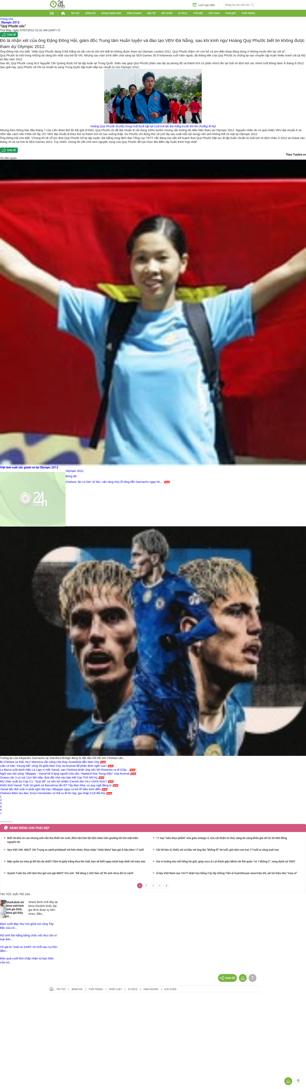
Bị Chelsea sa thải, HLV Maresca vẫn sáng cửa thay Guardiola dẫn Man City (49, 761)
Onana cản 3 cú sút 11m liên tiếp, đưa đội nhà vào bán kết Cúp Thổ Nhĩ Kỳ (49, 777)
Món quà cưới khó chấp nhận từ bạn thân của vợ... (27, 960)
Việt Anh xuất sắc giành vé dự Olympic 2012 (29, 467)
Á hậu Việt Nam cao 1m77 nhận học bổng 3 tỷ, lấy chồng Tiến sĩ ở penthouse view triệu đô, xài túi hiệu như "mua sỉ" (226, 873)
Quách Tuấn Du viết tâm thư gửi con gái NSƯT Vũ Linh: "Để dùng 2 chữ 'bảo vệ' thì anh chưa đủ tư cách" (70, 873)
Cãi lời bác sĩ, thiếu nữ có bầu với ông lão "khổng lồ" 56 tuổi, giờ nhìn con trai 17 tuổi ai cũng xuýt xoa (217, 849)
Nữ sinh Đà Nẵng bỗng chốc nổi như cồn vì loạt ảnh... (28, 937)
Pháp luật (115, 989)
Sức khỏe (167, 13)
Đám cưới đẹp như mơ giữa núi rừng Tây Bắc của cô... (26, 925)
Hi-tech (182, 13)
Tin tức (75, 13)
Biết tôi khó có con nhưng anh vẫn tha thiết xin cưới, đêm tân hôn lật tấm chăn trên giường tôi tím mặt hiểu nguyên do (72, 839)
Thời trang (248, 13)
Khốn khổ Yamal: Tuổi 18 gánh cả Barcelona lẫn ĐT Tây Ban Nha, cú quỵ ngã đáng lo (56, 785)
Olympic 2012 (75, 470)
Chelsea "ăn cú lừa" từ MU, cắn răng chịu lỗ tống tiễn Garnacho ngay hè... (114, 481)
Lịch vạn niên (204, 5)
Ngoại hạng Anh (111, 13)
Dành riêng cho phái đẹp (29, 828)
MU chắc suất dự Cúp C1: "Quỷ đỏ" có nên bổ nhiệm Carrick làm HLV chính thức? (53, 781)
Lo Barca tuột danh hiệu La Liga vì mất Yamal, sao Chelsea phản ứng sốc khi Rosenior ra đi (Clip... (64, 769)
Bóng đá (90, 13)
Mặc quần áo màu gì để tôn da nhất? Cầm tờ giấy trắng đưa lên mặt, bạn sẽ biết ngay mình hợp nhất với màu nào (76, 861)
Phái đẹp (230, 13)
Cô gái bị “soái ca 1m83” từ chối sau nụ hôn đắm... (28, 948)
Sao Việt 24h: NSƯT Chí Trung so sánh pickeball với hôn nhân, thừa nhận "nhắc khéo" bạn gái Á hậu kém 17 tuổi (75, 849)
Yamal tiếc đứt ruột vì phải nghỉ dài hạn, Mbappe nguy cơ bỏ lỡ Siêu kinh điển (50, 789)
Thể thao (214, 13)
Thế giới (198, 13)
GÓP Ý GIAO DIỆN (11, 1005)
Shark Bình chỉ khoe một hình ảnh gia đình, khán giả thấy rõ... (15, 909)
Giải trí (151, 13)
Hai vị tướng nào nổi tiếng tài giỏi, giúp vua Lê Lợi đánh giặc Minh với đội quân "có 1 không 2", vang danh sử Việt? (225, 861)
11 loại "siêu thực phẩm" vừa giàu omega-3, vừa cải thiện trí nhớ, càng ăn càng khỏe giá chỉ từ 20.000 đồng (221, 838)
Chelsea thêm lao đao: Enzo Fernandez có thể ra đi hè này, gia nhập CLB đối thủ (52, 793)
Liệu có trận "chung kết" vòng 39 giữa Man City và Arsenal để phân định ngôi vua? (53, 765)
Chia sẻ (11, 34)
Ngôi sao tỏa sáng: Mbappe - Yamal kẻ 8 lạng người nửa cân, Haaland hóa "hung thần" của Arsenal (64, 773)
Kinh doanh (134, 13)
